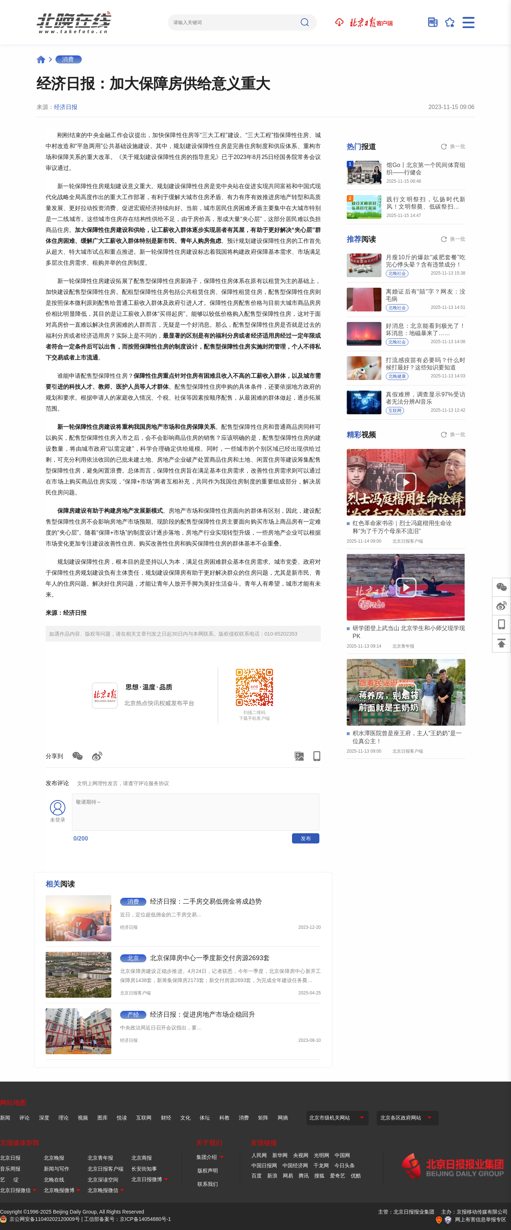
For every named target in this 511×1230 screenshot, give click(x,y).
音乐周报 (10, 1169)
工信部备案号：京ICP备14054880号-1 (127, 1219)
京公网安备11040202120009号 (44, 1219)
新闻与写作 (56, 1169)
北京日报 (10, 1158)
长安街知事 (144, 1169)
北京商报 (141, 1158)
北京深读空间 (103, 1180)
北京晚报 (54, 1158)
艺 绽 (9, 1180)
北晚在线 (54, 1180)
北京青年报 (100, 1158)
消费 (68, 59)
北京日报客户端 (105, 1169)
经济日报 (65, 107)
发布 (306, 838)
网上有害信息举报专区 (480, 1219)
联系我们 (207, 1184)
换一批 (457, 146)
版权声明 (207, 1170)
